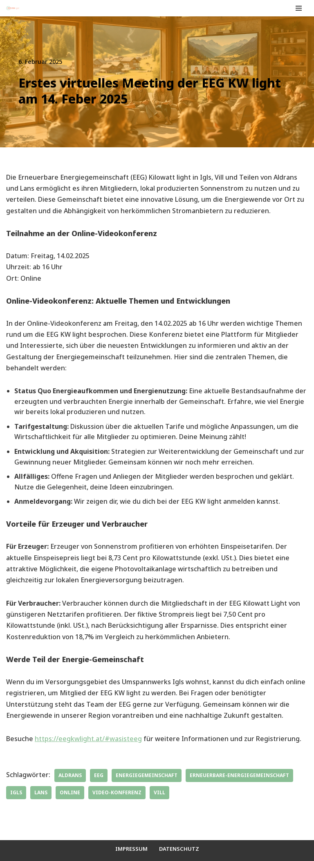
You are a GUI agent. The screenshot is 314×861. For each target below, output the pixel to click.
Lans (40, 792)
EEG (98, 775)
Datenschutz (179, 848)
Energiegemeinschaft (146, 775)
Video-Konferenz (116, 792)
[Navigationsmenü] (298, 8)
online (70, 792)
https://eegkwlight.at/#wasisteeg (88, 738)
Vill (159, 792)
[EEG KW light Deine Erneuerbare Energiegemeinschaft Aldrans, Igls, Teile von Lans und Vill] (12, 8)
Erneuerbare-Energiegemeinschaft (239, 775)
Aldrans (70, 775)
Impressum (131, 848)
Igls (16, 792)
